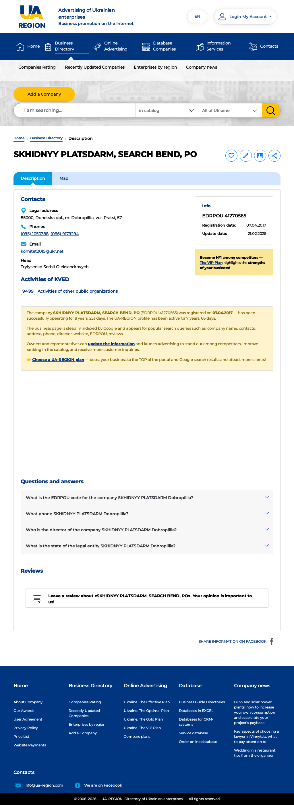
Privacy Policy (25, 728)
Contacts (269, 46)
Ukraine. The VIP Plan (142, 728)
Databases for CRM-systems (196, 722)
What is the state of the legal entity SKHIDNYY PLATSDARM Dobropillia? (100, 546)
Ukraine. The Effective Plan (147, 702)
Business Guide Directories (202, 702)
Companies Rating (37, 67)
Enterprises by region (155, 67)
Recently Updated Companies (95, 67)
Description (33, 178)
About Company (27, 702)
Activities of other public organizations (69, 291)
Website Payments (29, 745)
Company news (201, 67)
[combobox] (230, 110)
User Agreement (27, 719)
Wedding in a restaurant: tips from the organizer (255, 753)
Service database (193, 733)
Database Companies (164, 46)
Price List (21, 736)
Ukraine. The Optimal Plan (146, 711)
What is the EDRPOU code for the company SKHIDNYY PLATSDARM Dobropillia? (109, 497)
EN (197, 16)
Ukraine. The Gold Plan (143, 719)
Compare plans (137, 736)
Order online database (198, 742)
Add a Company (44, 94)
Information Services (218, 46)
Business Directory (64, 46)
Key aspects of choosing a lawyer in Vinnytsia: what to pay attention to (256, 736)
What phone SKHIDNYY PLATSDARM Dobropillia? (77, 513)
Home (33, 46)
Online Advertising (115, 46)
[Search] (75, 110)
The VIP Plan (211, 262)
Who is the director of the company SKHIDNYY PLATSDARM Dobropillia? (101, 529)
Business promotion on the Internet (100, 16)
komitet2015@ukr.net (42, 251)
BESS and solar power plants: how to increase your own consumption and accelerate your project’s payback (254, 712)
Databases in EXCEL (196, 711)
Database (190, 685)
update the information (111, 344)
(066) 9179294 (65, 233)
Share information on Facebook (237, 641)
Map (63, 178)
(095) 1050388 (35, 233)
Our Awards (23, 711)
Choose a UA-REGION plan (58, 360)
